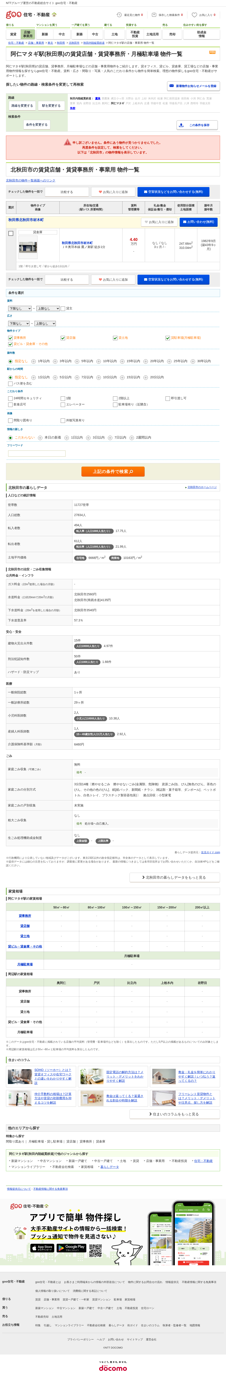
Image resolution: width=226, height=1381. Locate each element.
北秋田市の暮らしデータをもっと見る (176, 877)
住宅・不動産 (203, 1161)
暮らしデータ (109, 1167)
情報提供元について (19, 1188)
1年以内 (44, 361)
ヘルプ (101, 1339)
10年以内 (110, 361)
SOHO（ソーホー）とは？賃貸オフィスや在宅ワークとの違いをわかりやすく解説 (53, 1076)
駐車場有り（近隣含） (134, 404)
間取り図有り (23, 420)
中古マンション (66, 1308)
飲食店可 (20, 404)
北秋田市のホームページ (202, 487)
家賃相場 (130, 1299)
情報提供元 (172, 1282)
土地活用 (57, 1316)
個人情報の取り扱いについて (52, 1290)
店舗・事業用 (52, 1299)
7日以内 (120, 437)
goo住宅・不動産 (13, 1281)
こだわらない (25, 437)
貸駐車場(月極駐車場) (186, 337)
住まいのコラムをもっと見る (176, 1114)
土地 (119, 1308)
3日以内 (98, 437)
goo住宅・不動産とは (48, 1282)
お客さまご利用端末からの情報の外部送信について (94, 1282)
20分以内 (157, 377)
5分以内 (65, 377)
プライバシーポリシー (80, 1339)
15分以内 (133, 377)
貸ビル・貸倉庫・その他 (31, 344)
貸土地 (123, 337)
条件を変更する (37, 124)
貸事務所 (20, 337)
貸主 (69, 308)
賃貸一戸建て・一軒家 (76, 1299)
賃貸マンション (101, 1299)
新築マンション (44, 1308)
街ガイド (132, 1325)
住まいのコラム (150, 1325)
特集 (38, 1325)
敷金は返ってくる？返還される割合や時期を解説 (124, 1098)
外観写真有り (75, 420)
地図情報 (195, 1325)
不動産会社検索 (96, 1325)
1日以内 (77, 437)
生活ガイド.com (210, 852)
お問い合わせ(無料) (198, 221)
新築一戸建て (86, 1308)
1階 (68, 398)
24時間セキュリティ (28, 398)
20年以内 (157, 361)
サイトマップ (135, 1339)
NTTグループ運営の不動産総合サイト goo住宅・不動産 (41, 3)
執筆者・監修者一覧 (174, 1325)
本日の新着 (53, 437)
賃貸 (38, 1299)
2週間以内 (143, 437)
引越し (48, 1325)
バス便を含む (23, 383)
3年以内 (65, 361)
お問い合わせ (116, 1339)
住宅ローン (147, 1308)
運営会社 (151, 1339)
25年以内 (180, 361)
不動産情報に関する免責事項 (50, 1188)
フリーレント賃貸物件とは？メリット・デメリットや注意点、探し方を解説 (196, 1098)
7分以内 (87, 377)
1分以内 (44, 377)
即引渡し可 (178, 398)
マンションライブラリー (69, 1325)
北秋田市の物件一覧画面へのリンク (30, 180)
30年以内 (204, 361)
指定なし (21, 361)
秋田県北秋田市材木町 (26, 220)
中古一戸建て (105, 1308)
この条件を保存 (199, 125)
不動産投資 (131, 1308)
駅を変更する (51, 105)
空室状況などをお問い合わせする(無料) (173, 191)
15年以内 (133, 361)
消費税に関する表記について (90, 1290)
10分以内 (110, 377)
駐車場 (118, 1299)
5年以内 (87, 361)
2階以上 (124, 398)
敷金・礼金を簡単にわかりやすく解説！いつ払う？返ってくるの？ (196, 1076)
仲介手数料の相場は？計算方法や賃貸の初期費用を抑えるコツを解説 (53, 1098)
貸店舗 (70, 337)
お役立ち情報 (10, 1324)
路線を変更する (22, 105)
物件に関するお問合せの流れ (145, 1282)
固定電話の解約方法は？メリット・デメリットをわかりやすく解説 (124, 1076)
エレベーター (75, 404)
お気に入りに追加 (113, 192)
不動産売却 (42, 1316)
